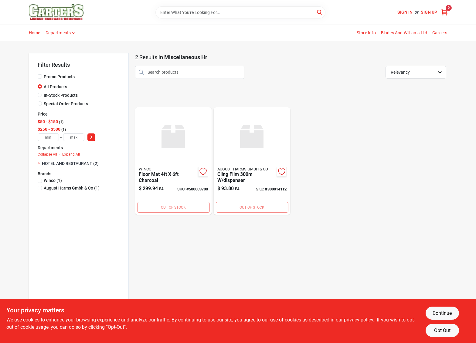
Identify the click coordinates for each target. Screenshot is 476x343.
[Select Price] (91, 137)
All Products (55, 86)
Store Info (366, 32)
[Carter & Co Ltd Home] (56, 12)
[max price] (73, 137)
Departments (58, 32)
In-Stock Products (61, 95)
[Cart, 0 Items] (444, 12)
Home (34, 32)
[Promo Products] (40, 76)
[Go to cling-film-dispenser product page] (252, 161)
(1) (53, 180)
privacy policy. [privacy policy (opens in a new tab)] (359, 320)
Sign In (405, 12)
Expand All (71, 154)
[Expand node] (40, 163)
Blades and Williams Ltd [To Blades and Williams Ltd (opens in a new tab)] (404, 32)
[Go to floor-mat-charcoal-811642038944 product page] (173, 161)
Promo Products (59, 76)
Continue (442, 313)
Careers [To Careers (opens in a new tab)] (439, 32)
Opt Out (442, 330)
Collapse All (47, 154)
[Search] (319, 12)
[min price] (48, 137)
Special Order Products (66, 103)
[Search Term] (240, 12)
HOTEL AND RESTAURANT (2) (70, 163)
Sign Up (429, 12)
